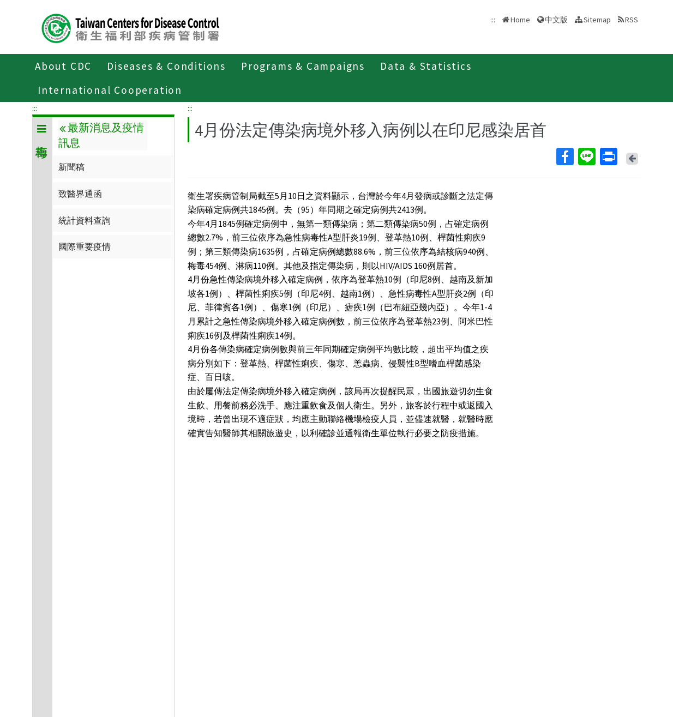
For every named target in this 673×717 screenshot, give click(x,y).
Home (520, 20)
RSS (631, 20)
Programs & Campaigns (303, 66)
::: (34, 108)
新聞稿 (71, 166)
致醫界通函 (80, 193)
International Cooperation (110, 90)
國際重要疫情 (84, 246)
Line (586, 156)
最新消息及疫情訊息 (100, 135)
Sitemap (597, 20)
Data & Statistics (426, 66)
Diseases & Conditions (166, 66)
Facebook (564, 156)
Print (608, 156)
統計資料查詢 (84, 220)
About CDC (63, 66)
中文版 (556, 19)
